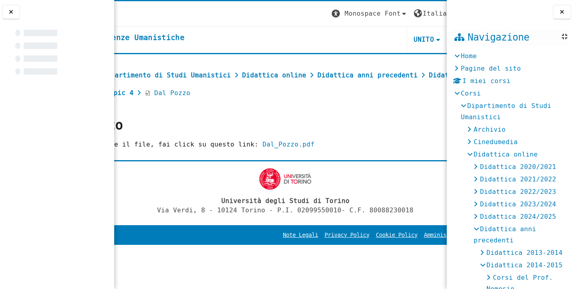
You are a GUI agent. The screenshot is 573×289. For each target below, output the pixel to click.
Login (430, 13)
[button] (297, 14)
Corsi (471, 93)
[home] (182, 38)
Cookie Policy (365, 252)
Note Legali (269, 252)
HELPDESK (397, 39)
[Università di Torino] (139, 13)
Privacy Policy (315, 252)
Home (469, 56)
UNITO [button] (351, 39)
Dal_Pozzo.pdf (352, 162)
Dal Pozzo (148, 110)
